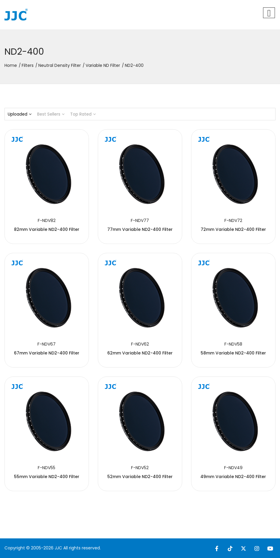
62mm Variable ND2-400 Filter (140, 353)
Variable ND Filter (103, 65)
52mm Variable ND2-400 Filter (140, 477)
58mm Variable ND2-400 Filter (233, 353)
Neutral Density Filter (59, 65)
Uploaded (20, 114)
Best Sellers (51, 114)
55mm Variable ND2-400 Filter (46, 477)
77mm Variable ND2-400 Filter (140, 229)
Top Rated (83, 114)
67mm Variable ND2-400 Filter (46, 353)
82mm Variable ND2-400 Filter (46, 229)
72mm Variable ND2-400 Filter (233, 229)
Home (10, 65)
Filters (28, 65)
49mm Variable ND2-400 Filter (233, 477)
